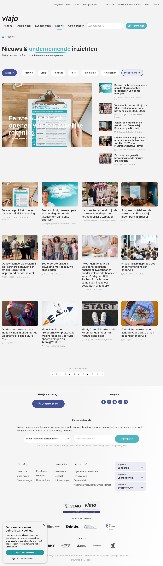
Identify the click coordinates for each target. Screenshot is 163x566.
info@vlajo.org (110, 555)
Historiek (40, 475)
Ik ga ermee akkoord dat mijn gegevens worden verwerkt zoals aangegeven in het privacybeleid (83, 445)
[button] (25, 558)
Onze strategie (24, 480)
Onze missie (23, 476)
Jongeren (58, 4)
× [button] (43, 525)
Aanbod (8, 25)
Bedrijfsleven (90, 4)
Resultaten (41, 471)
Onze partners (43, 480)
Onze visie (22, 471)
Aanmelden (136, 25)
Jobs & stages (62, 480)
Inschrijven (127, 438)
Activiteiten (110, 72)
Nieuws (59, 25)
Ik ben (8, 72)
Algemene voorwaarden (86, 471)
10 (97, 374)
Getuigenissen (76, 25)
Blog (43, 72)
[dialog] (25, 542)
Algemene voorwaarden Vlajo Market (92, 484)
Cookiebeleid (80, 480)
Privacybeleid (80, 476)
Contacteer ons (48, 403)
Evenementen (43, 25)
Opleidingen (24, 25)
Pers (147, 4)
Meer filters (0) (132, 72)
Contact (157, 4)
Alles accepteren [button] (25, 552)
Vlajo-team (60, 471)
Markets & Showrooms (129, 4)
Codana (88, 560)
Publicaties (90, 72)
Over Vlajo (109, 4)
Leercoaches (73, 4)
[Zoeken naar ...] (105, 26)
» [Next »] (102, 374)
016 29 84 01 (125, 555)
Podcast (58, 72)
